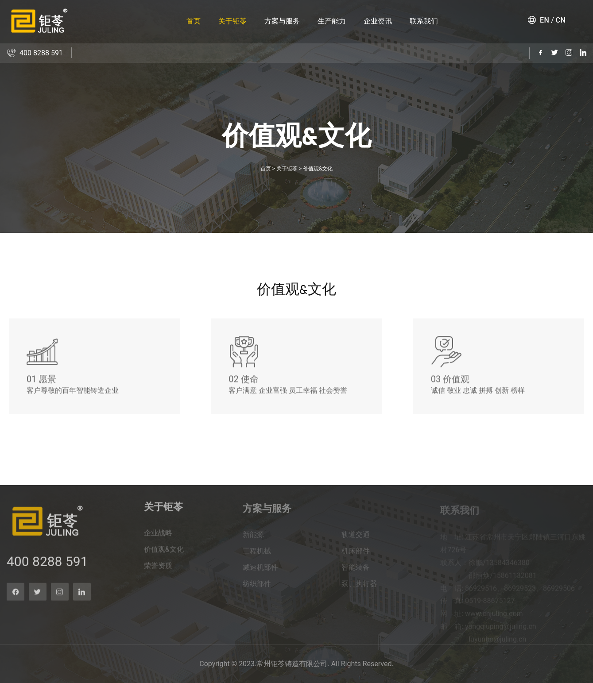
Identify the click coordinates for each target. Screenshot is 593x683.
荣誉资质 (158, 571)
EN (544, 20)
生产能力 (332, 21)
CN (561, 20)
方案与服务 (282, 21)
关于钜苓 (232, 21)
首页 (193, 21)
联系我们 (424, 21)
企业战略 (158, 538)
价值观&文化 (318, 169)
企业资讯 (378, 21)
